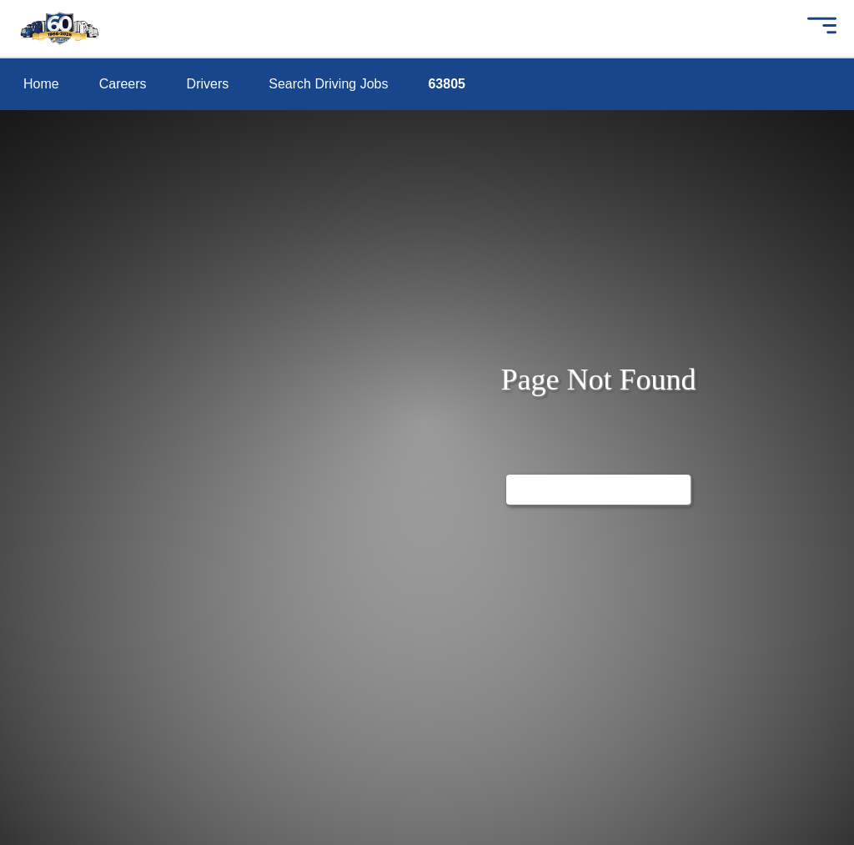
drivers (41, 165)
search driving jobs (79, 205)
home (38, 83)
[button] (820, 28)
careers (43, 124)
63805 (39, 246)
